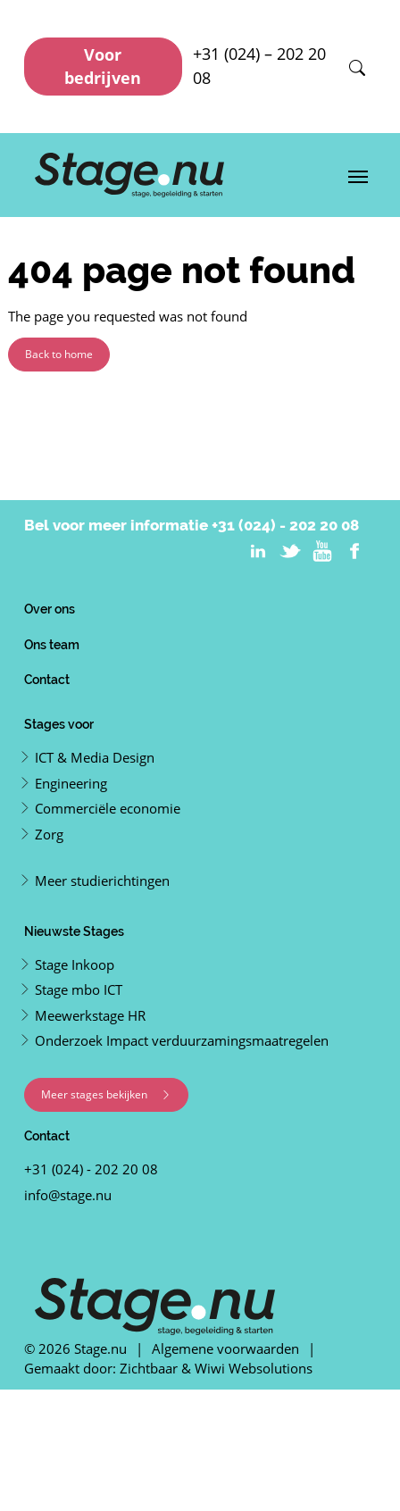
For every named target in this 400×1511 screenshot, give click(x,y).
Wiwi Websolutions (253, 1368)
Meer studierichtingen (102, 880)
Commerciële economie (107, 808)
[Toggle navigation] (358, 175)
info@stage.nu (68, 1195)
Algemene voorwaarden (225, 1348)
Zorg (49, 834)
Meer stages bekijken (106, 1094)
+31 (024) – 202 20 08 (259, 65)
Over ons (49, 608)
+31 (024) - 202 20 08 (285, 525)
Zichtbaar (149, 1368)
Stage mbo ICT (78, 989)
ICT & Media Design (94, 757)
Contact (47, 679)
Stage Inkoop (74, 964)
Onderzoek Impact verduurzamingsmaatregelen (182, 1040)
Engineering (71, 783)
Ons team (51, 644)
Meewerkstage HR (90, 1015)
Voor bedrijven (102, 66)
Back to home (59, 354)
